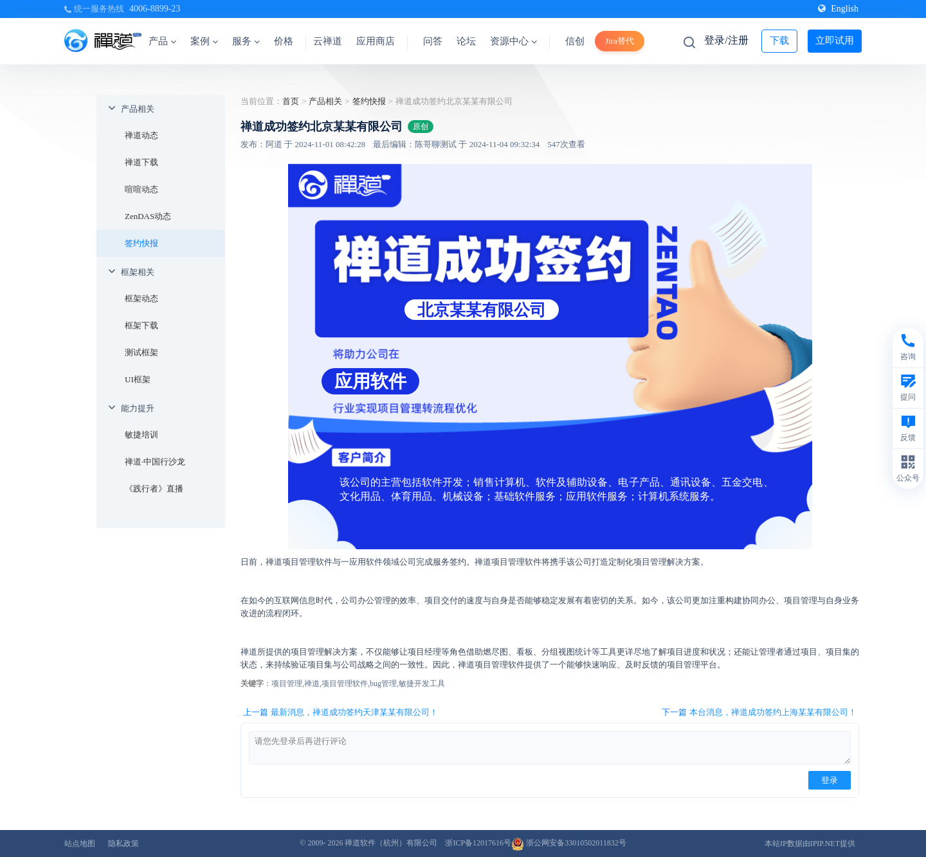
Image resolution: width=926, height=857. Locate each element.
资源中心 (513, 41)
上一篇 (340, 712)
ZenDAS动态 (148, 216)
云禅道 (327, 41)
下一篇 (759, 712)
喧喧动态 (141, 189)
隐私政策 (123, 843)
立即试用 (834, 40)
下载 (779, 40)
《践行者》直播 (154, 488)
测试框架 (141, 352)
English (838, 8)
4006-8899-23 (154, 8)
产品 (162, 41)
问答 (432, 41)
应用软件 (370, 381)
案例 (204, 41)
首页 (290, 101)
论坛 (466, 41)
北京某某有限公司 (481, 310)
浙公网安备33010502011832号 (568, 842)
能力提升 (137, 408)
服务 (246, 41)
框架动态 (141, 298)
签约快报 (141, 243)
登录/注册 (726, 40)
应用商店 (375, 41)
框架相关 (137, 272)
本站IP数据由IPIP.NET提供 (810, 843)
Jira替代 (619, 41)
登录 (829, 780)
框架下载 (141, 325)
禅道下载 (141, 162)
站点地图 (79, 843)
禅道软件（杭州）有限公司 (391, 842)
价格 (283, 41)
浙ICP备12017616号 (478, 842)
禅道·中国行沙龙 (155, 461)
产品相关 (137, 109)
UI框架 (137, 379)
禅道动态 (141, 135)
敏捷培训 (141, 434)
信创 (575, 41)
